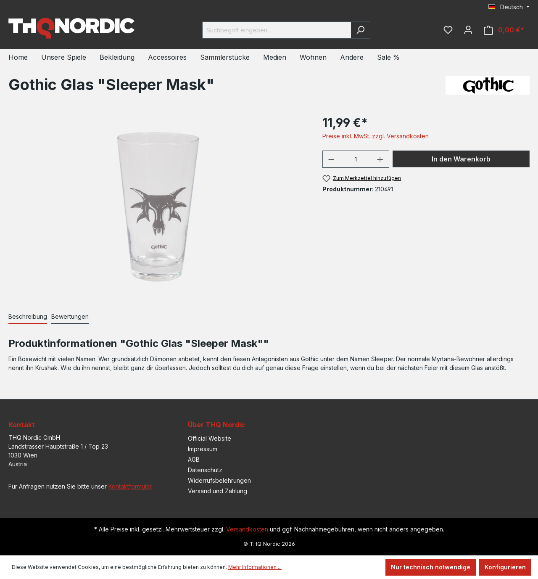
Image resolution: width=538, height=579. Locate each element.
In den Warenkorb (461, 159)
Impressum (202, 448)
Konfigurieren (505, 567)
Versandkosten (247, 529)
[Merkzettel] (448, 29)
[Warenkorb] (504, 30)
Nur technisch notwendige (430, 567)
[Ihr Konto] (468, 29)
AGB (194, 459)
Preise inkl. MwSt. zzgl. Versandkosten (375, 136)
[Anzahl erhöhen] (380, 159)
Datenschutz (205, 469)
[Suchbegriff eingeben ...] (276, 30)
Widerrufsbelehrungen (219, 480)
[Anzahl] (355, 159)
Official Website (209, 438)
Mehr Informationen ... (255, 567)
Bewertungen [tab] (70, 316)
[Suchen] (360, 30)
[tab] (27, 317)
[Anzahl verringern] (331, 159)
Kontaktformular (129, 486)
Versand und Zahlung (217, 490)
